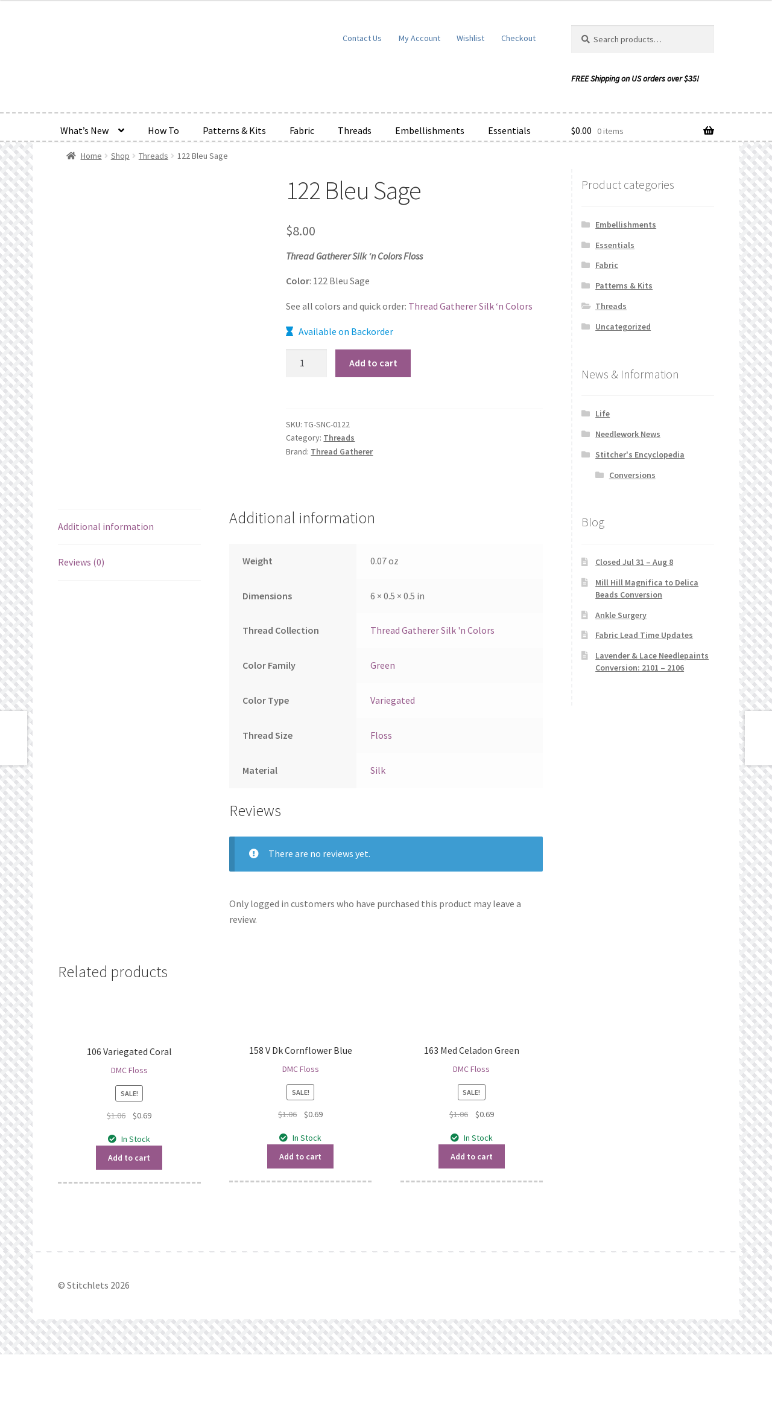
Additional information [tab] (106, 594)
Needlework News (627, 434)
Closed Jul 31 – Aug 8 (634, 561)
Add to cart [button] (129, 1225)
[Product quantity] (306, 363)
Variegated (392, 768)
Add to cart (373, 363)
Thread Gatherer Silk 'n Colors (432, 698)
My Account (419, 38)
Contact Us (362, 38)
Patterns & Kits (234, 130)
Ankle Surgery (621, 615)
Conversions (632, 475)
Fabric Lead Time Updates (644, 635)
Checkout (518, 38)
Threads (355, 130)
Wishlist (470, 38)
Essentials (509, 130)
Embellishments (429, 130)
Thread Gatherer (342, 451)
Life (602, 413)
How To (163, 130)
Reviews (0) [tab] (81, 629)
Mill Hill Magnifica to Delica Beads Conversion (646, 588)
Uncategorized (623, 326)
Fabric (302, 130)
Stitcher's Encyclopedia (640, 454)
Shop (120, 155)
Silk (377, 837)
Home (91, 155)
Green (382, 733)
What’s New (84, 130)
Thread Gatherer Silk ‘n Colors (470, 306)
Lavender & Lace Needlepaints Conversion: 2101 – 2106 (652, 661)
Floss (381, 802)
